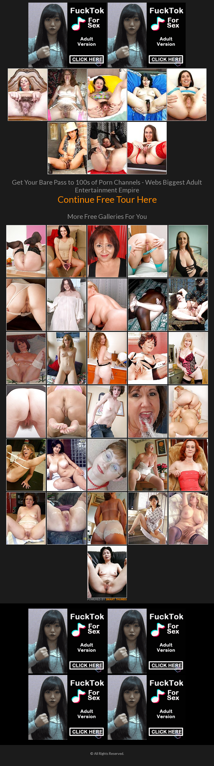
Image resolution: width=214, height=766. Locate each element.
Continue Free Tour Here (107, 199)
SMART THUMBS (116, 599)
